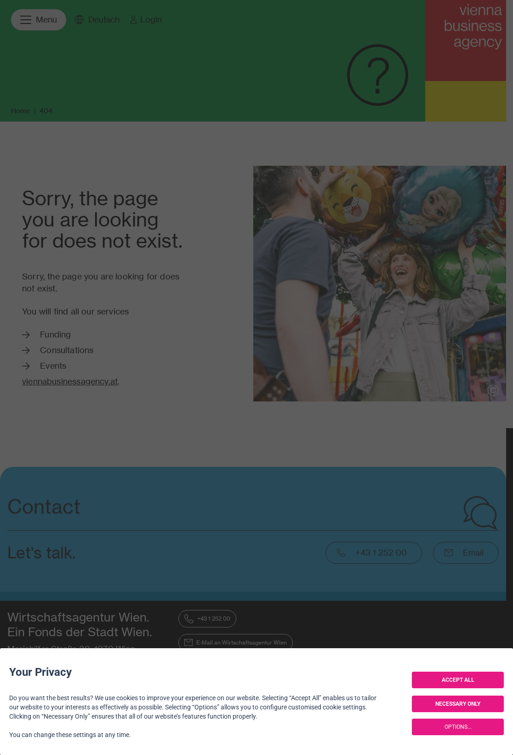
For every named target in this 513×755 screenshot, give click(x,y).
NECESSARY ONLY (457, 704)
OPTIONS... (458, 727)
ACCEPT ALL (458, 680)
